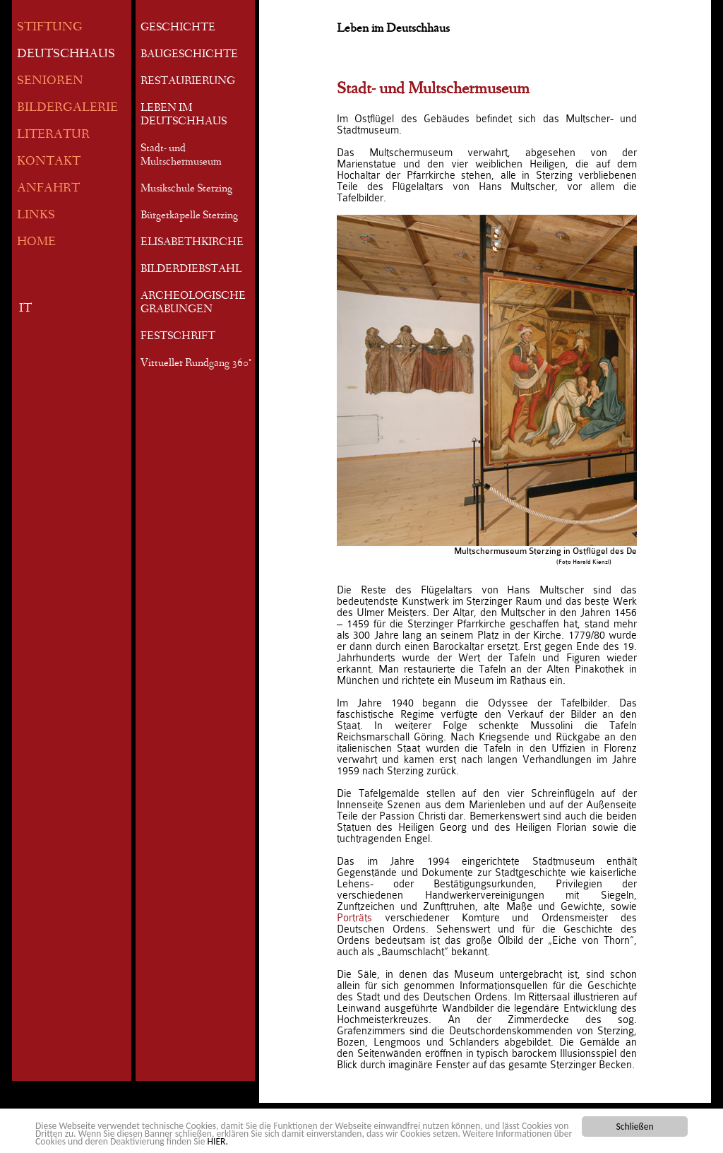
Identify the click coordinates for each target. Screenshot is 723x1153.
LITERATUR (53, 135)
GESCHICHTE (178, 28)
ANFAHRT (48, 189)
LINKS (36, 216)
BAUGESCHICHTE (189, 55)
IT (25, 309)
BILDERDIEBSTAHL (191, 270)
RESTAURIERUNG (188, 82)
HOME (36, 243)
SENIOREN (50, 82)
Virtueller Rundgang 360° (196, 363)
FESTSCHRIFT (178, 337)
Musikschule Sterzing (186, 189)
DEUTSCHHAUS (66, 55)
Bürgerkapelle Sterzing (189, 216)
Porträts (361, 917)
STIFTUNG (50, 28)
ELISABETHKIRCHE (192, 243)
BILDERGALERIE (67, 108)
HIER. (218, 1142)
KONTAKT (48, 162)
